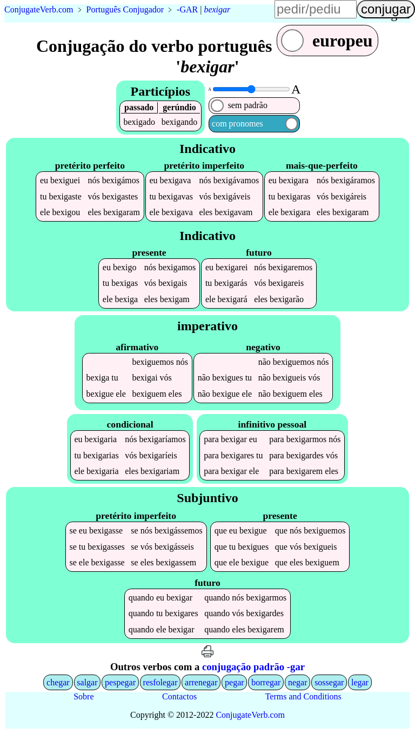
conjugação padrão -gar (253, 667)
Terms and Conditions (303, 697)
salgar (87, 683)
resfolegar (160, 683)
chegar (58, 683)
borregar (265, 683)
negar (297, 683)
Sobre (83, 697)
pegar (234, 683)
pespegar (120, 683)
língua (393, 14)
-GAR (187, 9)
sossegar (329, 683)
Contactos (179, 697)
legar (360, 683)
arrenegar (201, 683)
